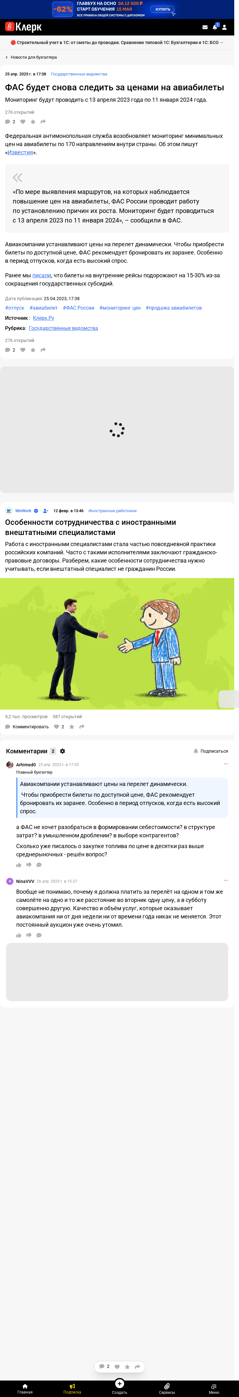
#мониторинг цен (120, 308)
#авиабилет (44, 308)
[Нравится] (22, 121)
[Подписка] (72, 1388)
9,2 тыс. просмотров (26, 716)
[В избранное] (33, 121)
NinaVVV (25, 881)
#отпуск (14, 308)
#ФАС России (78, 308)
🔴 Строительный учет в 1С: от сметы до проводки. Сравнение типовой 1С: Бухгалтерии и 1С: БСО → (117, 42)
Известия (20, 152)
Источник (17, 318)
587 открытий (67, 716)
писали (41, 275)
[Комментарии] (10, 121)
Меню (214, 1388)
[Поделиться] (43, 121)
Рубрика (15, 328)
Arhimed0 (26, 764)
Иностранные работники (113, 510)
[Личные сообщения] (205, 27)
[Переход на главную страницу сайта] (23, 27)
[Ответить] (39, 864)
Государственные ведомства (79, 74)
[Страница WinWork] (18, 511)
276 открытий (19, 112)
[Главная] (25, 1388)
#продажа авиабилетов (174, 308)
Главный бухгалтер (34, 772)
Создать (119, 1386)
